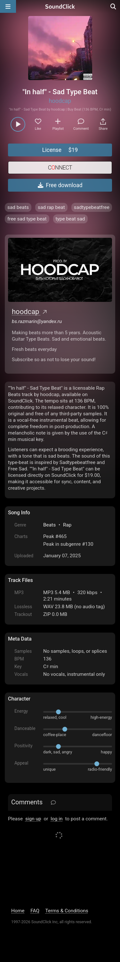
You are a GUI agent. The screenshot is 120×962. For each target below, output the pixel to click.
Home (17, 911)
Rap (67, 525)
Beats (49, 525)
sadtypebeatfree (91, 207)
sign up (33, 819)
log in (56, 819)
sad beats (18, 207)
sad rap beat (51, 207)
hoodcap (60, 100)
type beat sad (70, 219)
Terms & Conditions (66, 911)
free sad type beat (27, 219)
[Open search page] (113, 6)
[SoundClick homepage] (60, 6)
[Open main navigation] (8, 6)
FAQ (34, 911)
